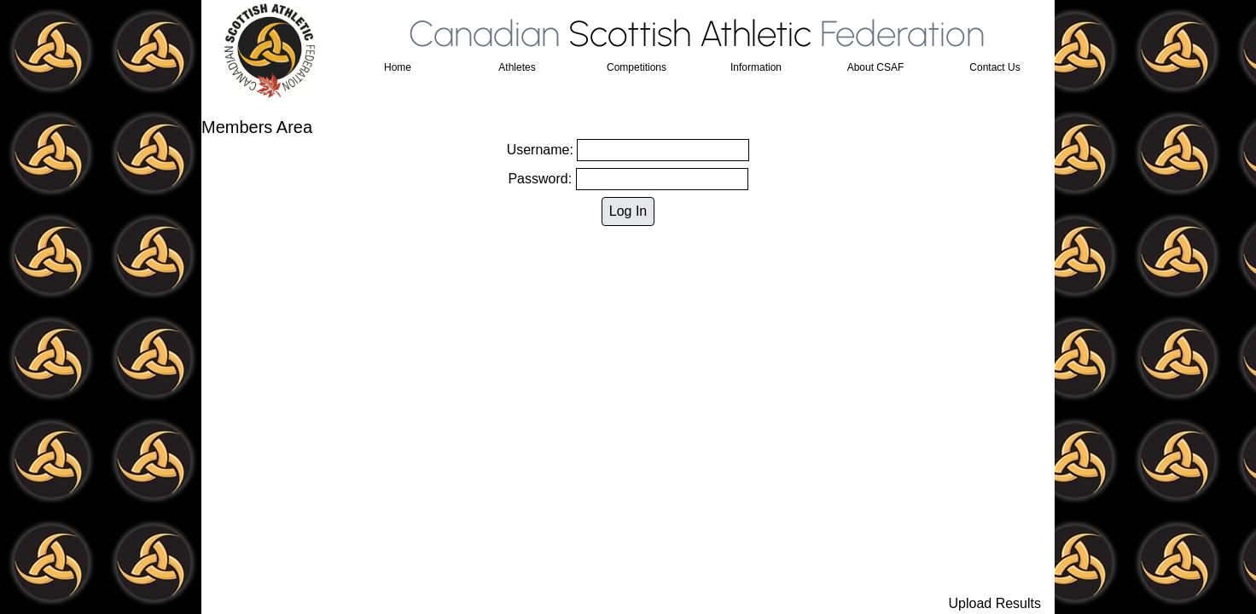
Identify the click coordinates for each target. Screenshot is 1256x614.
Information (756, 67)
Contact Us (994, 67)
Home (397, 67)
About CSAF (875, 67)
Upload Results (995, 603)
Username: (628, 150)
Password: (627, 179)
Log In (628, 211)
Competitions (636, 67)
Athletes (516, 67)
